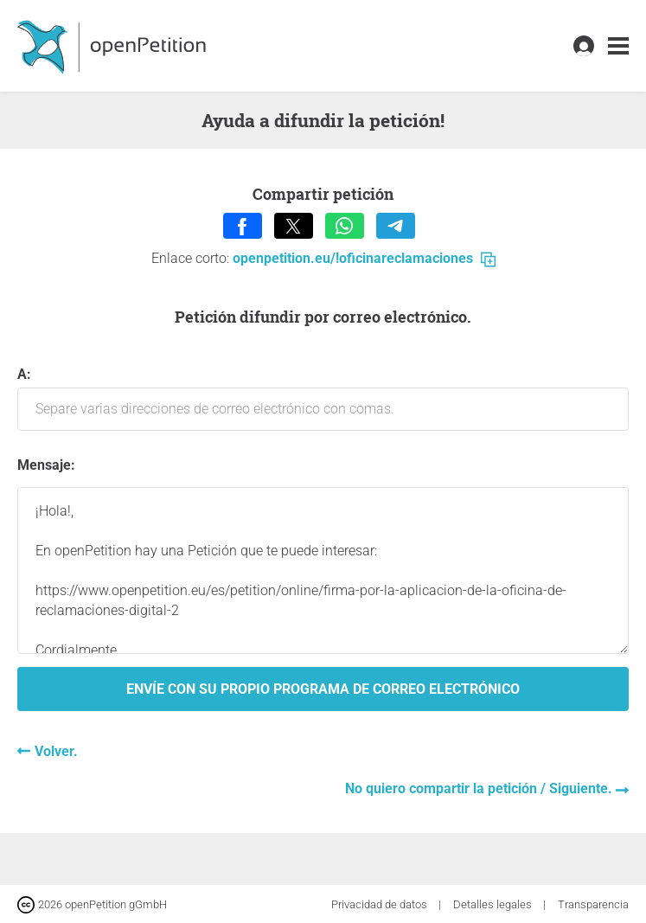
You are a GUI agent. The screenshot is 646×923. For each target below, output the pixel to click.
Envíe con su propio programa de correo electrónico (323, 689)
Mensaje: (46, 465)
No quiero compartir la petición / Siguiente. (480, 788)
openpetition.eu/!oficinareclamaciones (364, 258)
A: (323, 398)
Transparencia (593, 904)
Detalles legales (493, 904)
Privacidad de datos (380, 904)
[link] (618, 46)
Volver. (56, 751)
